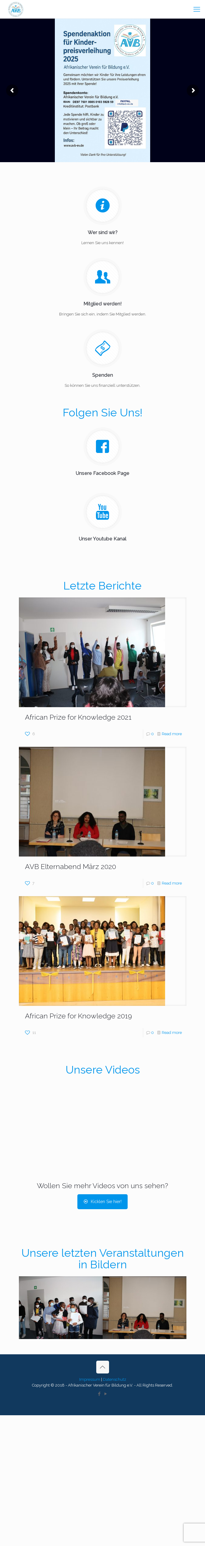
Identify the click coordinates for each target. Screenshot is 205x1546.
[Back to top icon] (102, 1367)
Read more (172, 734)
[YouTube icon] (106, 1394)
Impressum (89, 1379)
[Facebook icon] (99, 1394)
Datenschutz (114, 1379)
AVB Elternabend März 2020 (70, 866)
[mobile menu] (197, 9)
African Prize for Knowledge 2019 (78, 1016)
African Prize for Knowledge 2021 (78, 717)
